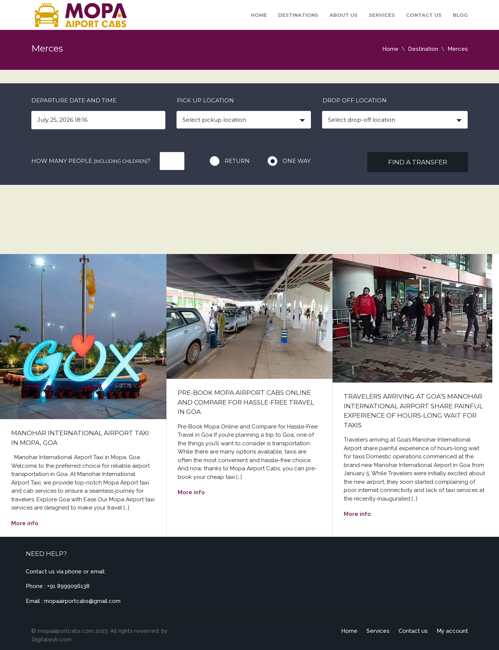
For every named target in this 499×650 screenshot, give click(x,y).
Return (237, 160)
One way (297, 160)
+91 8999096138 (68, 586)
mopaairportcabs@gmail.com (82, 601)
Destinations (298, 15)
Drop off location (354, 100)
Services (382, 15)
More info (24, 523)
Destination (423, 49)
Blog (460, 15)
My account (452, 631)
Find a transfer (417, 162)
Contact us (424, 15)
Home (259, 15)
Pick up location (205, 100)
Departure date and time (73, 100)
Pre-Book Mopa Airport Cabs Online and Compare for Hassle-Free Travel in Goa (246, 402)
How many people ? (90, 160)
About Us (344, 15)
